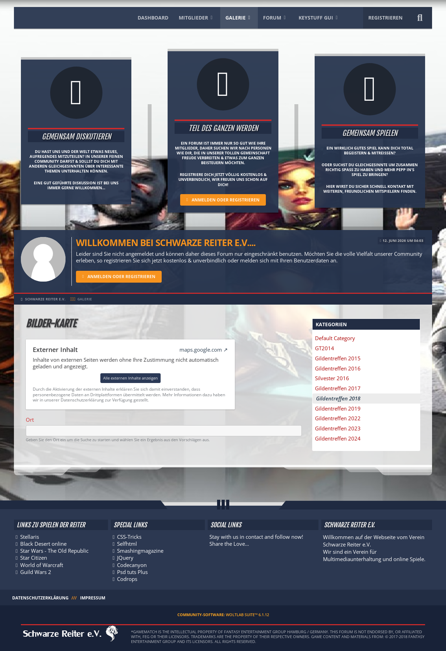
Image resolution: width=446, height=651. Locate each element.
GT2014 (325, 348)
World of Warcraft (41, 564)
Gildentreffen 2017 (339, 388)
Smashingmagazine (140, 549)
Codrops (127, 578)
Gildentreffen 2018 (338, 399)
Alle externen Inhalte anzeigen (130, 378)
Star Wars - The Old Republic (54, 549)
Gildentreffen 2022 (339, 419)
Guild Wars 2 (35, 571)
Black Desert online (43, 542)
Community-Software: (223, 614)
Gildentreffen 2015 (339, 358)
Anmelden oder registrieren (226, 200)
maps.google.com (200, 349)
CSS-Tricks (129, 535)
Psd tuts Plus (132, 571)
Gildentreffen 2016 (339, 368)
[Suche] (420, 18)
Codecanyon (132, 564)
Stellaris (29, 535)
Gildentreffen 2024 (339, 439)
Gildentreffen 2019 (339, 409)
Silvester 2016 (333, 378)
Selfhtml (127, 542)
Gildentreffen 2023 (339, 429)
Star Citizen (33, 557)
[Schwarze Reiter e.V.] (69, 16)
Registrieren (385, 17)
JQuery (125, 557)
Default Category (336, 338)
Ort (30, 419)
